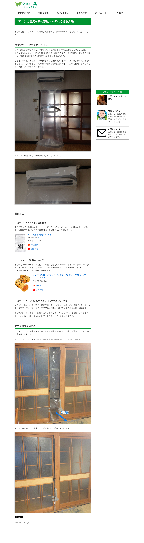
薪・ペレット (101, 13)
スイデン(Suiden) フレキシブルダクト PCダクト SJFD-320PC (59, 275)
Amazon (34, 245)
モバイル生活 (62, 13)
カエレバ (40, 237)
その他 (120, 13)
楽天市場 (34, 249)
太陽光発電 (43, 13)
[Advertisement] (112, 52)
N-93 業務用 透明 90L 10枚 (39, 235)
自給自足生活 (24, 13)
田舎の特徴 (81, 13)
